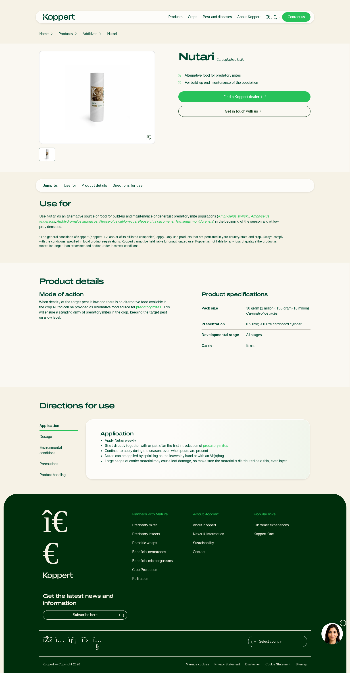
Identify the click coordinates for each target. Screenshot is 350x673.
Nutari (112, 34)
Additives (90, 34)
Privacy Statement (227, 664)
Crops (192, 17)
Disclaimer (252, 664)
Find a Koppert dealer (244, 97)
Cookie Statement (277, 664)
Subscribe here (99, 615)
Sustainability (203, 543)
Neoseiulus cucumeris (155, 221)
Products (175, 17)
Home (44, 34)
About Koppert (249, 17)
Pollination (140, 579)
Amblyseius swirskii (233, 216)
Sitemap (301, 664)
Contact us (296, 17)
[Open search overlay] (269, 17)
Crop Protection (144, 570)
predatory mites (148, 307)
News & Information (208, 534)
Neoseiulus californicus (117, 221)
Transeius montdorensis (194, 221)
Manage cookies (197, 664)
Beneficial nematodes (149, 552)
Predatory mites (145, 525)
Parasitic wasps (144, 543)
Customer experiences (271, 525)
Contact (199, 552)
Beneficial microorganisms (152, 561)
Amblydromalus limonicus (77, 221)
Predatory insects (146, 534)
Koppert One (264, 534)
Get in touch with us (244, 111)
